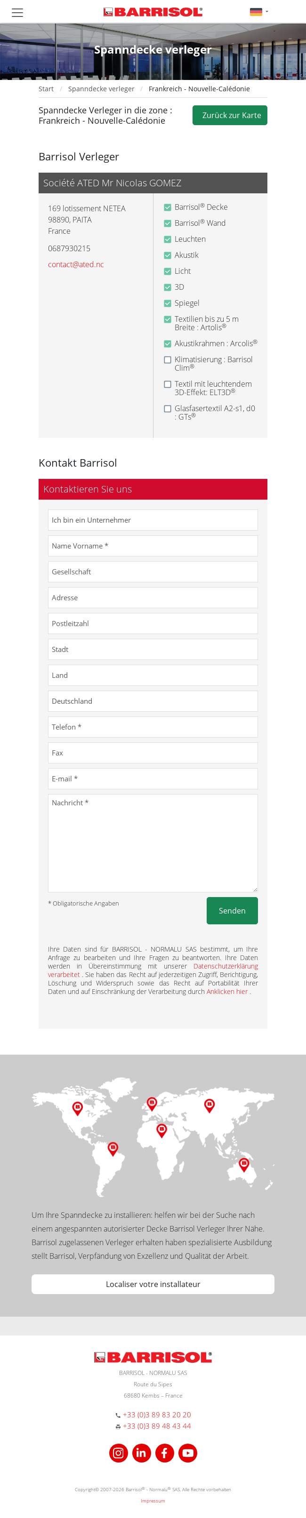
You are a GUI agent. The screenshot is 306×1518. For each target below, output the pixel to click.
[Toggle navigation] (17, 13)
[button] (259, 11)
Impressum (153, 1500)
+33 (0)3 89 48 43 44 (157, 1426)
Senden (232, 911)
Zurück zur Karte (230, 115)
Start (46, 88)
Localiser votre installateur (153, 1284)
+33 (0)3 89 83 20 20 (157, 1414)
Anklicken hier (228, 991)
